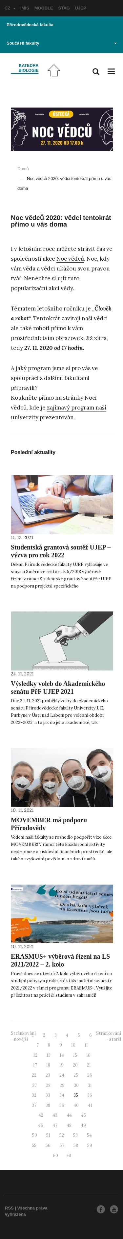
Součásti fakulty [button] (62, 43)
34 (61, 1095)
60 (55, 1155)
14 (62, 1055)
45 (83, 1115)
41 (90, 1105)
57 (62, 1145)
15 (75, 1055)
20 (75, 1065)
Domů (23, 168)
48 (69, 1125)
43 (54, 1115)
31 (90, 1085)
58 (75, 1145)
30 (76, 1085)
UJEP (80, 8)
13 (49, 1055)
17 (35, 1065)
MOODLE (43, 8)
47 (54, 1125)
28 (48, 1085)
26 (89, 1075)
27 (34, 1085)
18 (48, 1065)
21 (89, 1065)
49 (83, 1125)
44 (69, 1115)
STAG (64, 8)
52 (61, 1135)
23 (48, 1075)
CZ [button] (10, 8)
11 (86, 1045)
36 (89, 1095)
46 (40, 1125)
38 (48, 1105)
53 (75, 1135)
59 (89, 1145)
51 (48, 1135)
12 (35, 1055)
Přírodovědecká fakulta (30, 24)
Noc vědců (70, 258)
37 (34, 1105)
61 (69, 1155)
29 (62, 1085)
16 (88, 1055)
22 (34, 1075)
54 (89, 1135)
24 (61, 1075)
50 (34, 1135)
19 (61, 1065)
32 (34, 1095)
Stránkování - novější (23, 1036)
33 (48, 1095)
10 (73, 1045)
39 (61, 1105)
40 (76, 1105)
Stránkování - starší (108, 1036)
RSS (9, 1208)
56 (48, 1145)
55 (34, 1145)
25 (75, 1075)
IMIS (24, 8)
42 (40, 1115)
